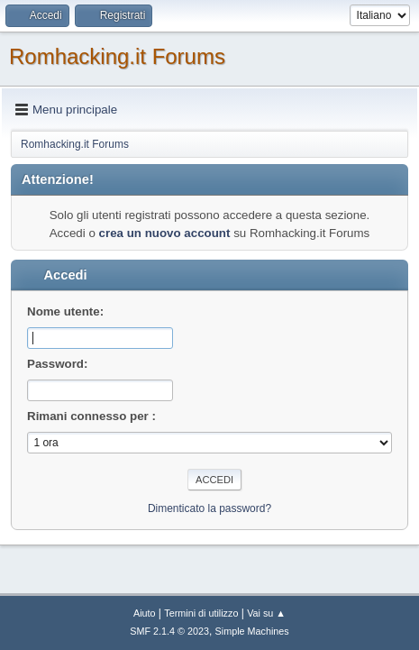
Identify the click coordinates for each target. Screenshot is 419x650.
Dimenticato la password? (209, 508)
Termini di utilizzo (201, 613)
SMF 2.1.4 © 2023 (169, 631)
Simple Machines (252, 631)
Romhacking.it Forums (117, 56)
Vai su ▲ (266, 613)
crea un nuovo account (165, 233)
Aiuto (144, 613)
